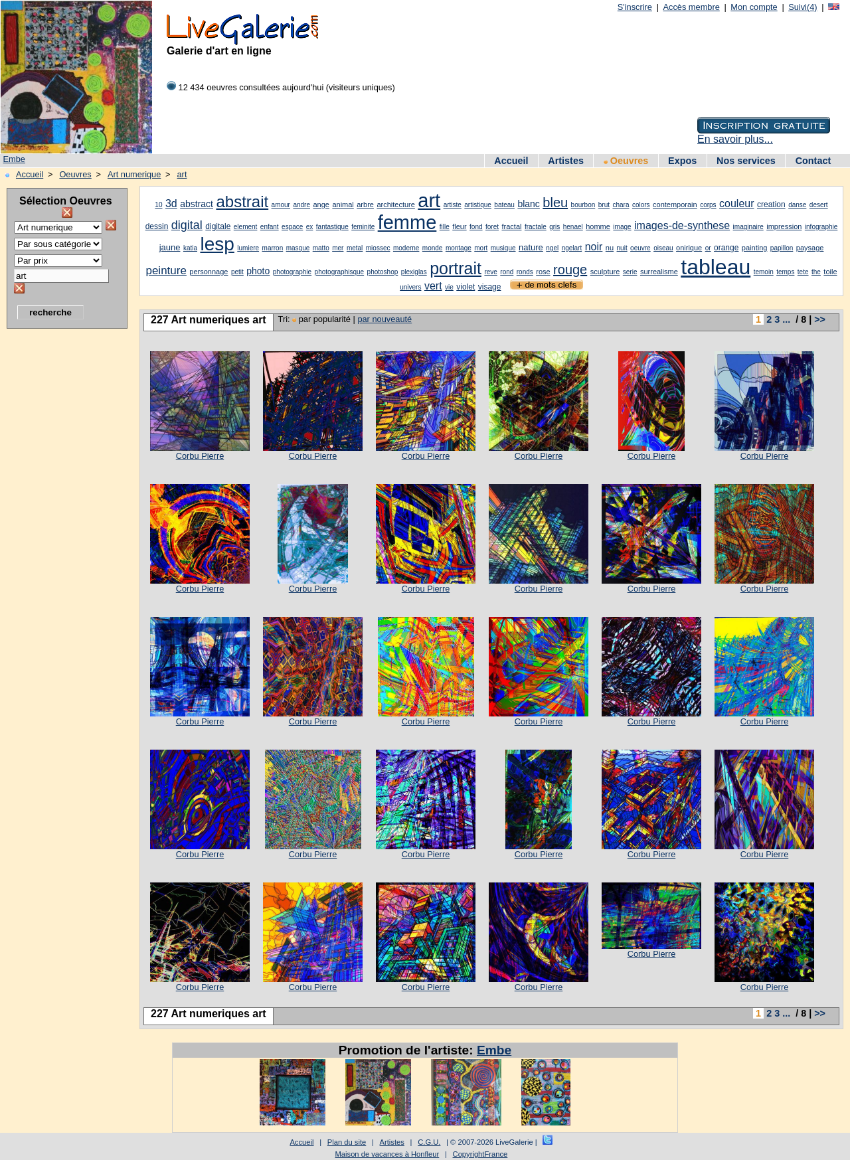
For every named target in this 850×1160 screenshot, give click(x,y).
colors (641, 204)
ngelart (572, 248)
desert (818, 204)
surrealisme (659, 272)
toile (830, 272)
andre (301, 204)
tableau (715, 267)
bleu (555, 202)
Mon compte (753, 7)
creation (771, 204)
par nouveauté (384, 319)
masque (298, 248)
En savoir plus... (735, 139)
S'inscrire (635, 7)
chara (620, 204)
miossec (378, 248)
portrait (455, 268)
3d (171, 203)
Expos (682, 160)
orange (726, 247)
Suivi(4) (802, 7)
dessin (157, 226)
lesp (217, 244)
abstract (196, 204)
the (816, 272)
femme (407, 222)
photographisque (340, 272)
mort (480, 248)
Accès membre (691, 7)
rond (506, 272)
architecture (395, 204)
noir (594, 246)
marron (273, 248)
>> (819, 319)
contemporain (675, 204)
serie (630, 272)
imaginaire (748, 226)
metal (355, 248)
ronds (525, 272)
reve (490, 272)
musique (503, 248)
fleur (459, 226)
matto (321, 248)
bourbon (583, 204)
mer (337, 248)
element (246, 226)
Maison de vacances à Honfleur (387, 1154)
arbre (365, 204)
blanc (528, 204)
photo (258, 271)
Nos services (746, 160)
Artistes (566, 160)
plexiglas (414, 272)
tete (803, 272)
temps (785, 272)
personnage (208, 272)
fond (475, 226)
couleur (736, 203)
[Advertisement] (60, 534)
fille (445, 226)
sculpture (605, 272)
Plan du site (346, 1142)
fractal (511, 226)
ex (309, 226)
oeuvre (640, 248)
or (708, 248)
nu (610, 248)
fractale (536, 226)
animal (342, 204)
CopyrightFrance (480, 1154)
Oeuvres (626, 160)
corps (708, 204)
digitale (217, 226)
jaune (170, 247)
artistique (477, 204)
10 (158, 204)
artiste (453, 204)
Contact (813, 160)
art (182, 174)
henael (573, 226)
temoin (764, 272)
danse (797, 204)
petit (237, 272)
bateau (504, 204)
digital (187, 225)
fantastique (332, 226)
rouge (570, 269)
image (622, 226)
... (786, 319)
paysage (810, 248)
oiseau (663, 248)
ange (321, 204)
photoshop (382, 272)
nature (531, 247)
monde (432, 248)
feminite (363, 226)
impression (784, 226)
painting (755, 248)
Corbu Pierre (200, 456)
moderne (406, 248)
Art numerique (134, 174)
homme (598, 226)
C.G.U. (429, 1142)
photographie (292, 272)
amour (281, 204)
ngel (552, 248)
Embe (14, 159)
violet (465, 286)
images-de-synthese (682, 225)
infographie (821, 226)
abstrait (242, 201)
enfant (269, 226)
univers (410, 287)
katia (190, 248)
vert (433, 285)
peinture (165, 270)
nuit (622, 248)
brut (604, 204)
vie (449, 287)
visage (489, 286)
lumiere (248, 248)
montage (458, 248)
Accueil (511, 160)
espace (292, 226)
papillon (781, 248)
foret (492, 226)
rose (543, 272)
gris (554, 226)
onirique (689, 248)
